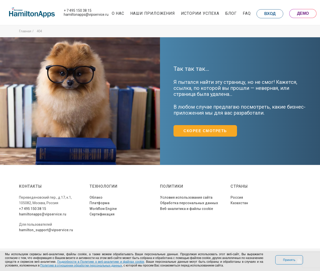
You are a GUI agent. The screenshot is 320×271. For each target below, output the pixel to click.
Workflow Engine (103, 209)
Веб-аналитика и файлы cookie (186, 209)
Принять (289, 260)
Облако (96, 197)
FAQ (246, 13)
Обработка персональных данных (189, 203)
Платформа (100, 203)
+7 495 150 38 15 (32, 209)
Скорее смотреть (205, 131)
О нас (118, 13)
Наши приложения (152, 13)
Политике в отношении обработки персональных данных (81, 265)
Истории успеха (200, 13)
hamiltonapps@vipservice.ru (86, 15)
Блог (231, 13)
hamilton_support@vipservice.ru (46, 230)
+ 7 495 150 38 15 (78, 11)
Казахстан (239, 203)
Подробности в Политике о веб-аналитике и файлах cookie (100, 261)
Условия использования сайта (186, 197)
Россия (236, 197)
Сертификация (102, 214)
